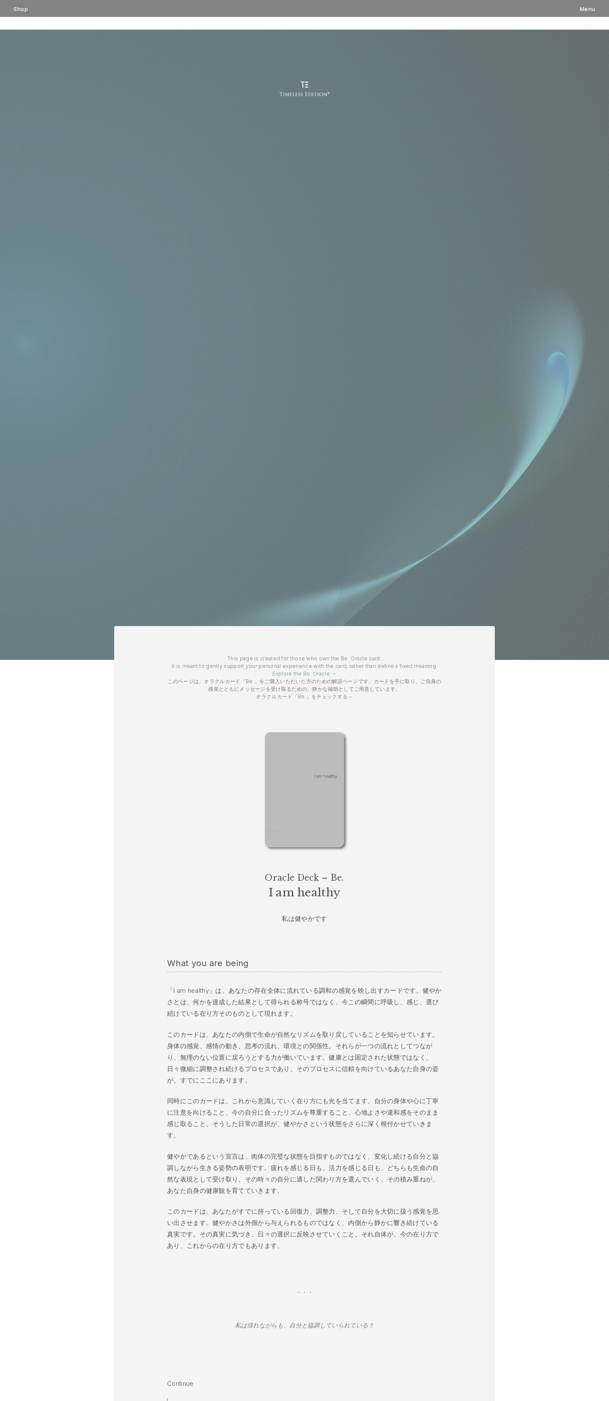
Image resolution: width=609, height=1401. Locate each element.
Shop (21, 9)
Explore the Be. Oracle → (304, 673)
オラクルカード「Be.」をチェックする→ (304, 696)
